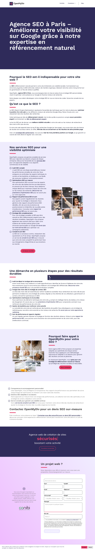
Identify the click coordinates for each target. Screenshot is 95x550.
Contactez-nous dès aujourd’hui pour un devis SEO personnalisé (59, 415)
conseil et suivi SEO (28, 238)
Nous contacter (65, 367)
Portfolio (62, 3)
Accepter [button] (84, 547)
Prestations (71, 3)
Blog (82, 3)
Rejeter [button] (90, 547)
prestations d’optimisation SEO (48, 302)
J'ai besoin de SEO (28, 251)
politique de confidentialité (72, 519)
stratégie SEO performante (25, 133)
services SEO (41, 161)
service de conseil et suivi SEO (25, 403)
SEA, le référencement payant (36, 119)
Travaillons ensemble (47, 448)
